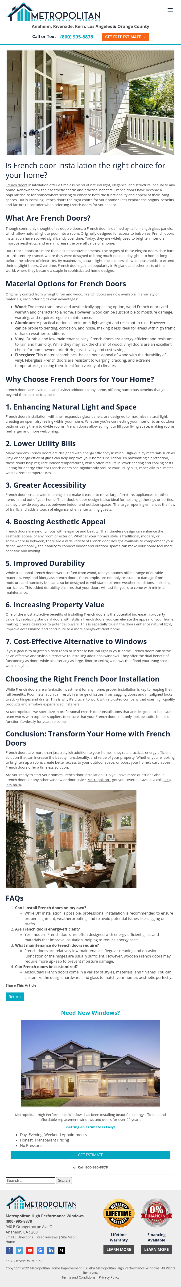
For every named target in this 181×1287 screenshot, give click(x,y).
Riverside (63, 26)
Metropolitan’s (99, 779)
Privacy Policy (109, 1277)
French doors (16, 185)
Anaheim (41, 26)
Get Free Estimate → (125, 36)
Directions (25, 1237)
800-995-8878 (96, 1167)
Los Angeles (99, 26)
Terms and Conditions (78, 1277)
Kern (80, 26)
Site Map (68, 1237)
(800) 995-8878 (76, 37)
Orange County (133, 26)
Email (10, 1237)
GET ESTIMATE (90, 1154)
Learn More (119, 1249)
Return (15, 996)
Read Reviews (47, 1237)
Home (10, 1241)
